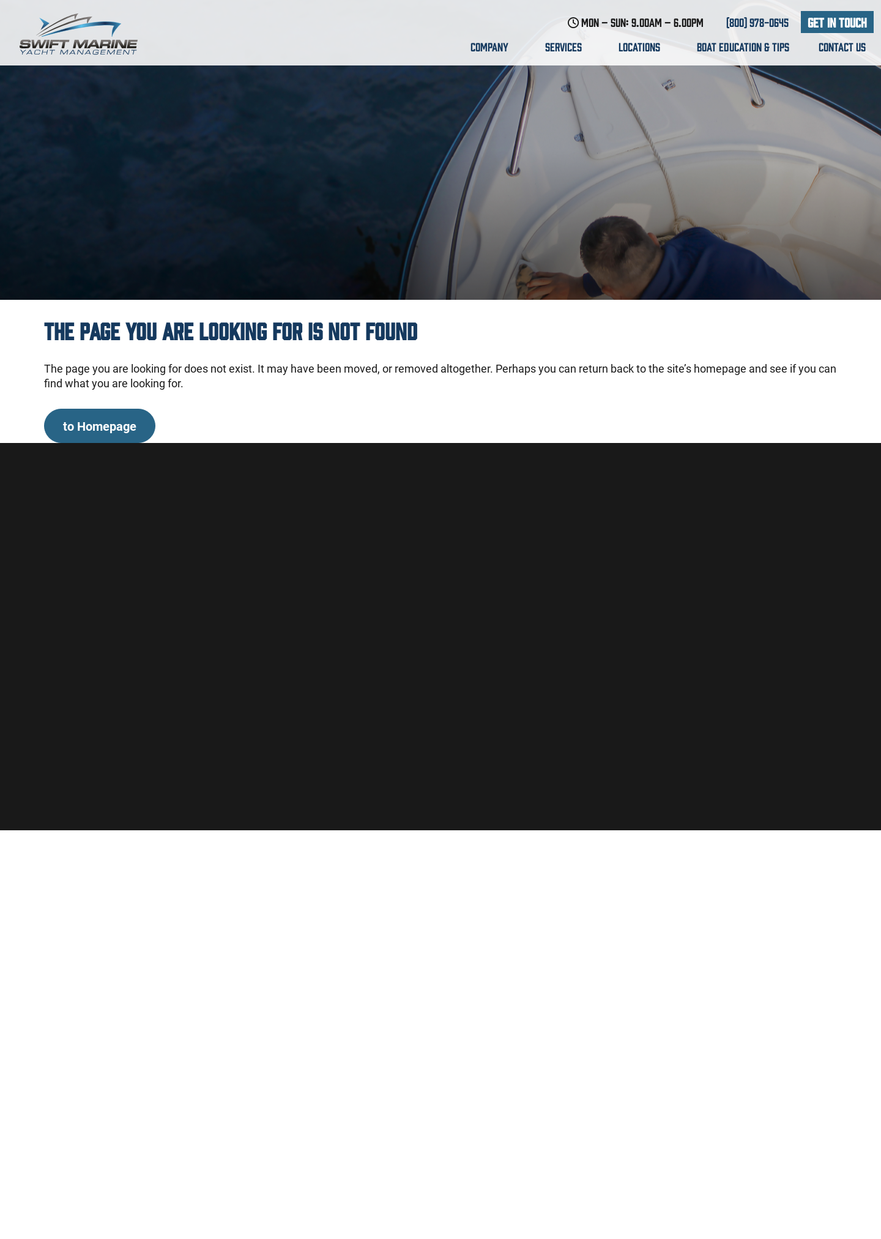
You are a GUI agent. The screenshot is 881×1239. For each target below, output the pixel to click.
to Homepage (99, 426)
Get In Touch (837, 21)
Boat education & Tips (743, 46)
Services (567, 46)
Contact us (842, 46)
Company (493, 46)
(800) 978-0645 (757, 22)
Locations (643, 46)
